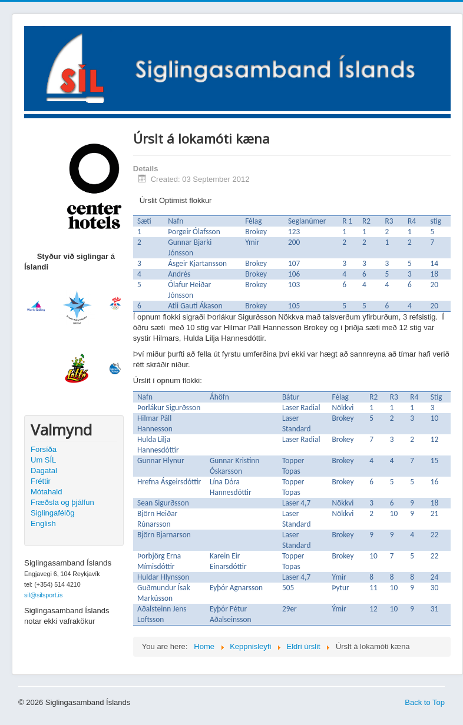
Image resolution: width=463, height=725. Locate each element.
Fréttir (41, 481)
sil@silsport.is (43, 594)
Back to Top (425, 702)
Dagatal (44, 470)
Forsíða (44, 449)
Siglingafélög (52, 512)
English (43, 523)
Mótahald (46, 491)
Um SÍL (43, 459)
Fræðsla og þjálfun (62, 502)
